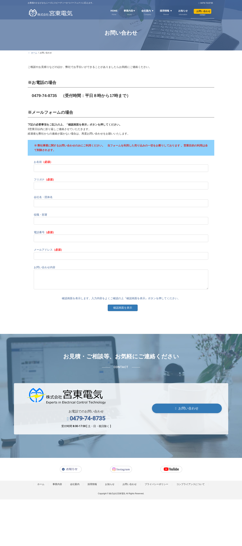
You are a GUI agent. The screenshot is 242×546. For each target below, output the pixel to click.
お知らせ (109, 487)
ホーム (40, 487)
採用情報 (92, 487)
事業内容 (57, 487)
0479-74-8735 (87, 422)
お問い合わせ (130, 487)
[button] (187, 412)
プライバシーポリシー (156, 487)
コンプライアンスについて (190, 487)
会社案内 (74, 487)
